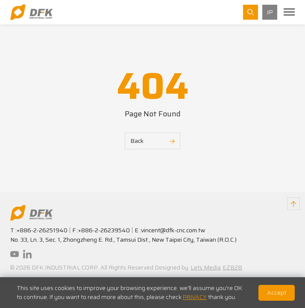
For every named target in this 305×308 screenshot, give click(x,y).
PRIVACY (195, 297)
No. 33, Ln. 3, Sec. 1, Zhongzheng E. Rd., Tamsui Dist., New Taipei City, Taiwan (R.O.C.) (123, 239)
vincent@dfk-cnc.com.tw (173, 230)
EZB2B (232, 267)
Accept (276, 292)
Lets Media (206, 267)
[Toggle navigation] (289, 12)
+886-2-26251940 (42, 230)
